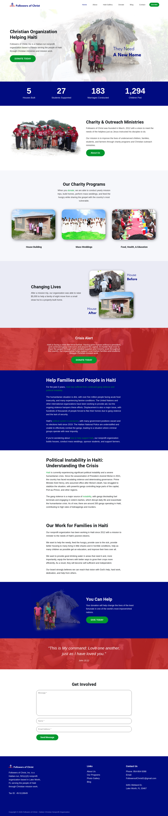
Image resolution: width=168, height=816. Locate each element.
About (95, 5)
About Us (91, 771)
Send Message (47, 737)
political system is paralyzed (65, 421)
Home (84, 5)
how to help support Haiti (81, 438)
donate (71, 190)
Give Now (154, 4)
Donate (121, 5)
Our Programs (93, 775)
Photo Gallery (93, 778)
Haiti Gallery (108, 5)
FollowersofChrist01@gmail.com (141, 778)
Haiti (48, 472)
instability (87, 496)
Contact (142, 5)
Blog (131, 5)
